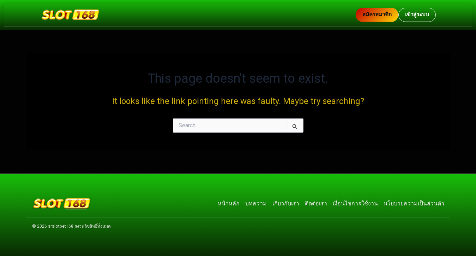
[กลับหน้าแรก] (198, 15)
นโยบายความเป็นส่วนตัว (414, 202)
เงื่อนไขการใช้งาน (355, 202)
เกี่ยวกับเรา (285, 202)
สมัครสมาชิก (377, 14)
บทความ (256, 202)
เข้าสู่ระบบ (417, 14)
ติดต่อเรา (316, 202)
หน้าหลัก (229, 202)
